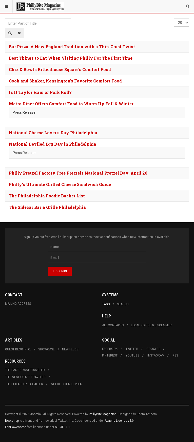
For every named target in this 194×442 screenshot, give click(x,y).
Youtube (132, 355)
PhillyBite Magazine (103, 414)
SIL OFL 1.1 (62, 427)
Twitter (132, 349)
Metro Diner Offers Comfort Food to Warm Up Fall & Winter (71, 103)
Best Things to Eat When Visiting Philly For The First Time (70, 58)
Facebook (110, 349)
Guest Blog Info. (18, 349)
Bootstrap (12, 420)
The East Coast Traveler (25, 370)
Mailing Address (18, 303)
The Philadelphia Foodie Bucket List (47, 195)
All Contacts (113, 325)
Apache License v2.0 (119, 420)
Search (123, 304)
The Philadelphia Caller (24, 384)
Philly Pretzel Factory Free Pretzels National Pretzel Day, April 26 (78, 173)
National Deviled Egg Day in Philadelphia (52, 144)
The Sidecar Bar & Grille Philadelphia (47, 207)
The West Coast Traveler (25, 377)
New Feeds (70, 349)
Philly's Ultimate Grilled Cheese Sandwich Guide (60, 184)
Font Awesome (15, 427)
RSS (175, 355)
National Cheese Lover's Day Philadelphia (53, 132)
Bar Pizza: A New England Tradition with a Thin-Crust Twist (72, 46)
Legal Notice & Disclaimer (151, 325)
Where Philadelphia (66, 384)
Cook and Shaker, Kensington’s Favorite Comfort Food (65, 80)
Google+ (153, 349)
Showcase (46, 349)
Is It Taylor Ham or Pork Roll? (40, 92)
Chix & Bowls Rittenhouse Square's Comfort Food (60, 69)
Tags (106, 304)
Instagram (155, 355)
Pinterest (110, 355)
